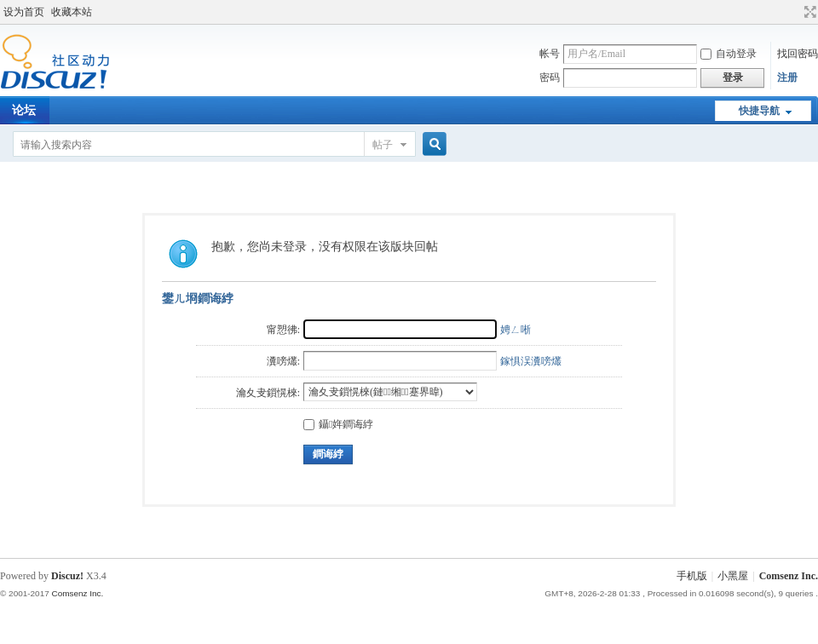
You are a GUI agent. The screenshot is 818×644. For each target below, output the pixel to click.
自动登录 (728, 54)
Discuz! (67, 576)
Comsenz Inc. (788, 576)
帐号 (549, 54)
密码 (549, 77)
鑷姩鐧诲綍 (338, 424)
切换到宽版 (808, 12)
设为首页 (23, 12)
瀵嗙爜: (283, 361)
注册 (787, 77)
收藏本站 (71, 12)
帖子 (382, 145)
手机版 (692, 576)
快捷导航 (759, 111)
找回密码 (797, 54)
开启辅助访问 (794, 12)
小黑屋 (732, 576)
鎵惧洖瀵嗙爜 (531, 361)
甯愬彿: (283, 330)
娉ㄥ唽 (515, 330)
